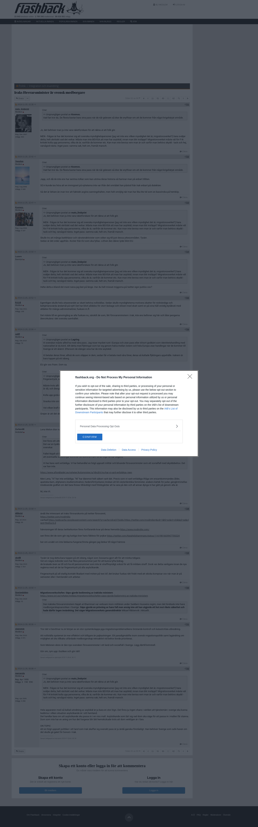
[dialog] (129, 413)
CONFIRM (94, 437)
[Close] (191, 377)
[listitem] (129, 426)
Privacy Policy (149, 450)
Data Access (129, 450)
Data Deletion (108, 450)
